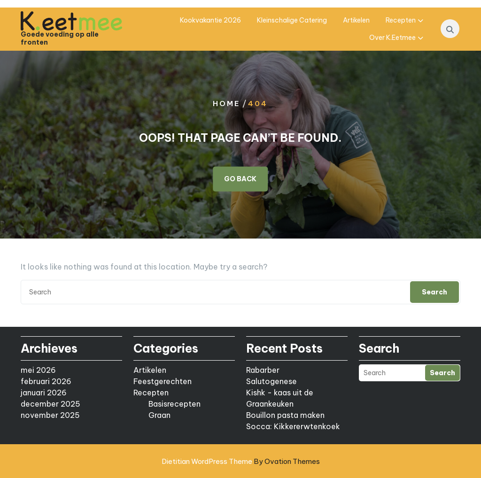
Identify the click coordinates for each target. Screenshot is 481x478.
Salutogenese (271, 381)
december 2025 (50, 404)
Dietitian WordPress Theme (241, 461)
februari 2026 (46, 381)
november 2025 (50, 415)
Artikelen (356, 20)
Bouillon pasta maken (285, 415)
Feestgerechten (162, 381)
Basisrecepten (174, 404)
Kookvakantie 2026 (210, 20)
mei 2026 (38, 370)
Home (226, 103)
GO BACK (240, 179)
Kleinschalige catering (292, 20)
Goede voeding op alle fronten (60, 38)
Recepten (401, 20)
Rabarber (262, 370)
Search (434, 292)
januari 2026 (44, 392)
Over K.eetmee (392, 37)
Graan (159, 415)
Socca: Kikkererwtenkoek (293, 426)
